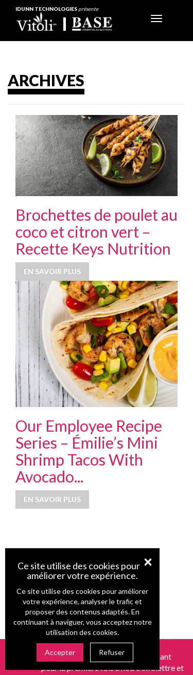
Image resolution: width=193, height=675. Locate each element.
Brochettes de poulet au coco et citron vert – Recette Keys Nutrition (96, 231)
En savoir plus (52, 271)
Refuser (112, 652)
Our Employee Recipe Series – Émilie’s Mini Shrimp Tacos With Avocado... (88, 451)
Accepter (60, 652)
